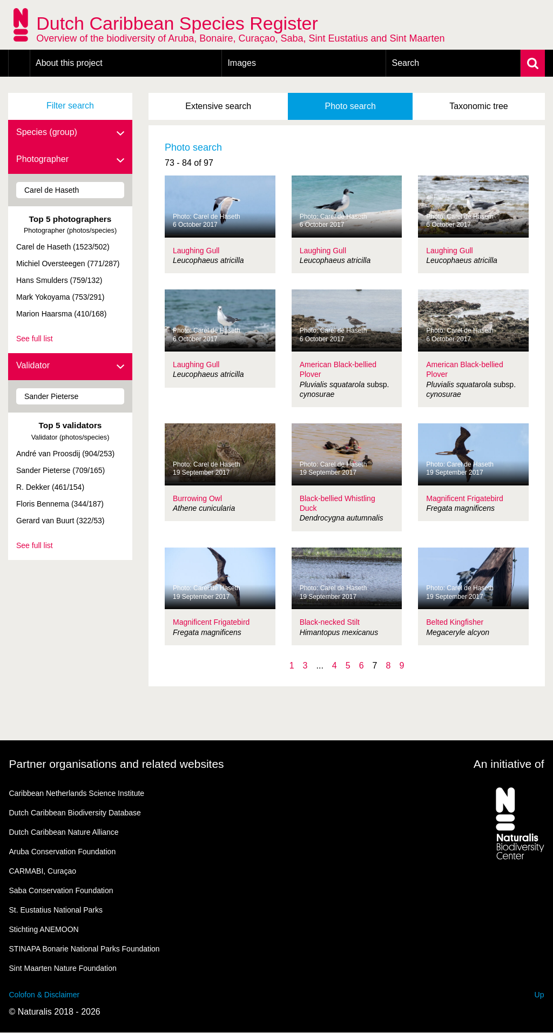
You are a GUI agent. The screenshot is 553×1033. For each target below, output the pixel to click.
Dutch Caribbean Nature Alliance (64, 832)
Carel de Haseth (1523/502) (63, 247)
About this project (69, 62)
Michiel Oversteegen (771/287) (67, 263)
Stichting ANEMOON (44, 929)
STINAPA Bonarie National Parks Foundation (84, 948)
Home (19, 63)
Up (539, 994)
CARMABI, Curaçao (42, 871)
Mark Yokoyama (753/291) (60, 297)
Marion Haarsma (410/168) (61, 314)
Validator (70, 366)
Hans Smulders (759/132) (59, 280)
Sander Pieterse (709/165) (60, 470)
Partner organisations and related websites (116, 764)
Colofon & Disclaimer (44, 994)
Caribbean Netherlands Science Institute (77, 793)
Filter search (70, 105)
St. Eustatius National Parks (56, 910)
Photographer (70, 159)
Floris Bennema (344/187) (60, 504)
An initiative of (509, 764)
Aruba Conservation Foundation (62, 851)
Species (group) (70, 132)
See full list (34, 338)
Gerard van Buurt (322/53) (60, 520)
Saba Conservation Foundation (61, 890)
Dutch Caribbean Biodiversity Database (75, 812)
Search (405, 62)
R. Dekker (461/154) (50, 487)
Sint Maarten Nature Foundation (63, 968)
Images (241, 62)
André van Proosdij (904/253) (65, 453)
